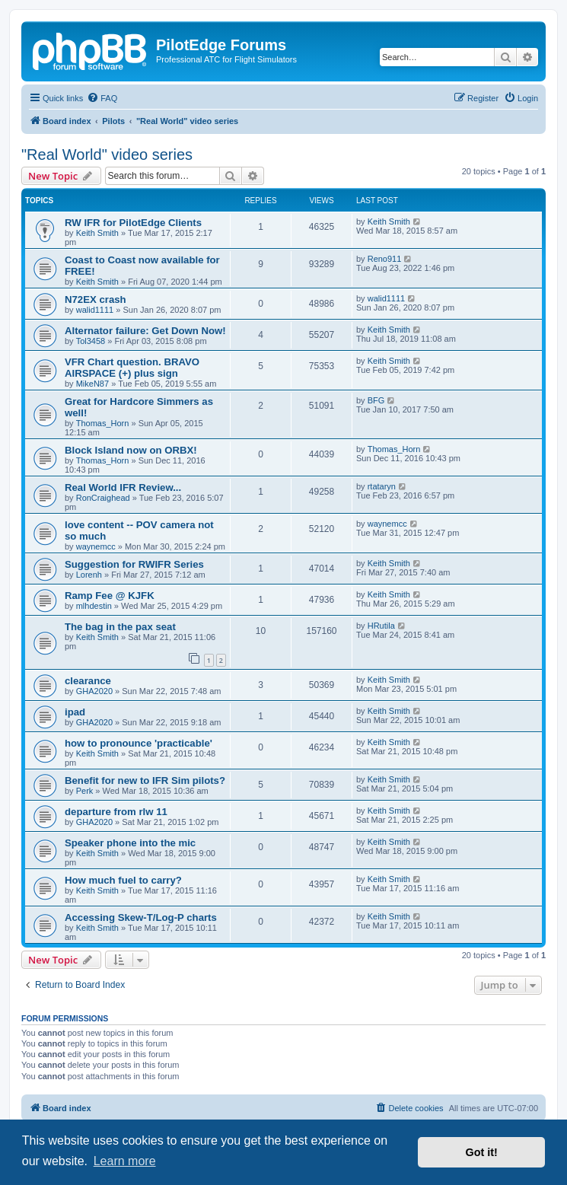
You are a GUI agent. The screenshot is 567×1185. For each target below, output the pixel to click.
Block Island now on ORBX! (131, 450)
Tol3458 (91, 341)
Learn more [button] (125, 1161)
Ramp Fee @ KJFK (109, 595)
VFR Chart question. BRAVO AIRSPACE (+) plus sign (132, 367)
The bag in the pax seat (120, 626)
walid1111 (95, 309)
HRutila (381, 625)
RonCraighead (103, 497)
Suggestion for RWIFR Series (134, 564)
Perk (85, 790)
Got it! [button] (482, 1152)
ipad (75, 712)
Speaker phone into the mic (130, 843)
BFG (376, 400)
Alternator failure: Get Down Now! (145, 330)
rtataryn (382, 486)
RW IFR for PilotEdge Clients (133, 222)
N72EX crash (95, 299)
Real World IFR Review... (123, 487)
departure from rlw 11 (116, 811)
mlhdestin (94, 605)
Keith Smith (97, 232)
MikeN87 (92, 383)
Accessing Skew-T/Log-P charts (141, 917)
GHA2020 (94, 691)
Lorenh (89, 574)
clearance (88, 680)
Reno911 (385, 258)
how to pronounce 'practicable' (138, 743)
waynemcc (96, 546)
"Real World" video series (107, 154)
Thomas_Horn (102, 423)
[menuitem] (102, 98)
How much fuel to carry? (123, 880)
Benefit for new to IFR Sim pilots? (145, 780)
